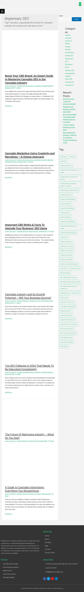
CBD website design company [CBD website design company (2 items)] (68, 276)
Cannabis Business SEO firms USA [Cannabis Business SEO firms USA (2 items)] (69, 189)
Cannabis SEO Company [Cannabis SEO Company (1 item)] (66, 249)
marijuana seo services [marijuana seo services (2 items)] (66, 314)
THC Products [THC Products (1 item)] (63, 345)
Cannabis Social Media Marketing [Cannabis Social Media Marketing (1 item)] (69, 262)
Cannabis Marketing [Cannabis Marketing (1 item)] (65, 215)
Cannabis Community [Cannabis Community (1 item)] (65, 193)
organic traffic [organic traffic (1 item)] (64, 322)
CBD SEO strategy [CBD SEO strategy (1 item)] (64, 271)
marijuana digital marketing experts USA (70, 75)
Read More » (8, 106)
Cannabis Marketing (48, 86)
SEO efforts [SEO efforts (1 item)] (74, 322)
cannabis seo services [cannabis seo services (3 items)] (66, 253)
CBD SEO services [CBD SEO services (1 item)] (75, 267)
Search (61, 16)
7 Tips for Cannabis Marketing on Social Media (69, 126)
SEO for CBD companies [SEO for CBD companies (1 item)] (66, 327)
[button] (80, 4)
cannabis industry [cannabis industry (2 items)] (64, 211)
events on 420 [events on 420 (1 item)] (63, 296)
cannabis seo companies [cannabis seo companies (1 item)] (66, 244)
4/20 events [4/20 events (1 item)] (63, 155)
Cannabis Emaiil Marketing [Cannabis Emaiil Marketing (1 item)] (67, 206)
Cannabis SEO (69, 55)
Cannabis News (69, 52)
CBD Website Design (11, 162)
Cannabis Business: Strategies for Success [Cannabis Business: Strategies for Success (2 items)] (69, 176)
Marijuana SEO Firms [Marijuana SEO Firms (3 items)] (65, 309)
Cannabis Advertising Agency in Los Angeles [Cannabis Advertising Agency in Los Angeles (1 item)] (69, 170)
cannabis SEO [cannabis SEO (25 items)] (63, 236)
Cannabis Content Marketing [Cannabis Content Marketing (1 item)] (67, 198)
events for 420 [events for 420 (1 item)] (75, 291)
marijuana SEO (43, 231)
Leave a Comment (10, 86)
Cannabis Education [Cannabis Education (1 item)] (65, 202)
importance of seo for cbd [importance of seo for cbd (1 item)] (67, 300)
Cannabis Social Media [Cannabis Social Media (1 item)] (66, 258)
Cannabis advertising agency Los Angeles (29, 86)
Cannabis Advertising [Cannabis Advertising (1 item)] (65, 164)
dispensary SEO (9, 88)
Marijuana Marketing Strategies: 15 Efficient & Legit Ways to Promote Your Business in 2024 (70, 136)
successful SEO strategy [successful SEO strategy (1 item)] (66, 340)
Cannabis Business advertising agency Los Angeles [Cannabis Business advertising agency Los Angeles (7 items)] (68, 183)
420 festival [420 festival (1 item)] (63, 159)
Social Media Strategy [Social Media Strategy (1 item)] (66, 336)
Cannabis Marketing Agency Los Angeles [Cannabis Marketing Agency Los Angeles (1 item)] (68, 226)
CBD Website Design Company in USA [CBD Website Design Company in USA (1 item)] (70, 280)
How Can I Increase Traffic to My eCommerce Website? (69, 100)
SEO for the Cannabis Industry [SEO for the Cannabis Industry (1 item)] (68, 331)
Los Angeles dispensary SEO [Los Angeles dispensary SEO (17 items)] (67, 305)
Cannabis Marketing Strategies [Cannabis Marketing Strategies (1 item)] (68, 231)
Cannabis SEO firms (23, 231)
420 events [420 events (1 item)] (72, 155)
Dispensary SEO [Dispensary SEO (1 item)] (64, 291)
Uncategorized (69, 83)
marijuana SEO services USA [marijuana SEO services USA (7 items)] (67, 318)
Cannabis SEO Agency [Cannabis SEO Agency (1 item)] (66, 240)
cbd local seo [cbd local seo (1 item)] (63, 267)
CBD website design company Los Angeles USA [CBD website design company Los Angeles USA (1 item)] (69, 286)
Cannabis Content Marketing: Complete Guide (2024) (69, 108)
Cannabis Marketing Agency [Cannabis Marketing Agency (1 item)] (67, 220)
